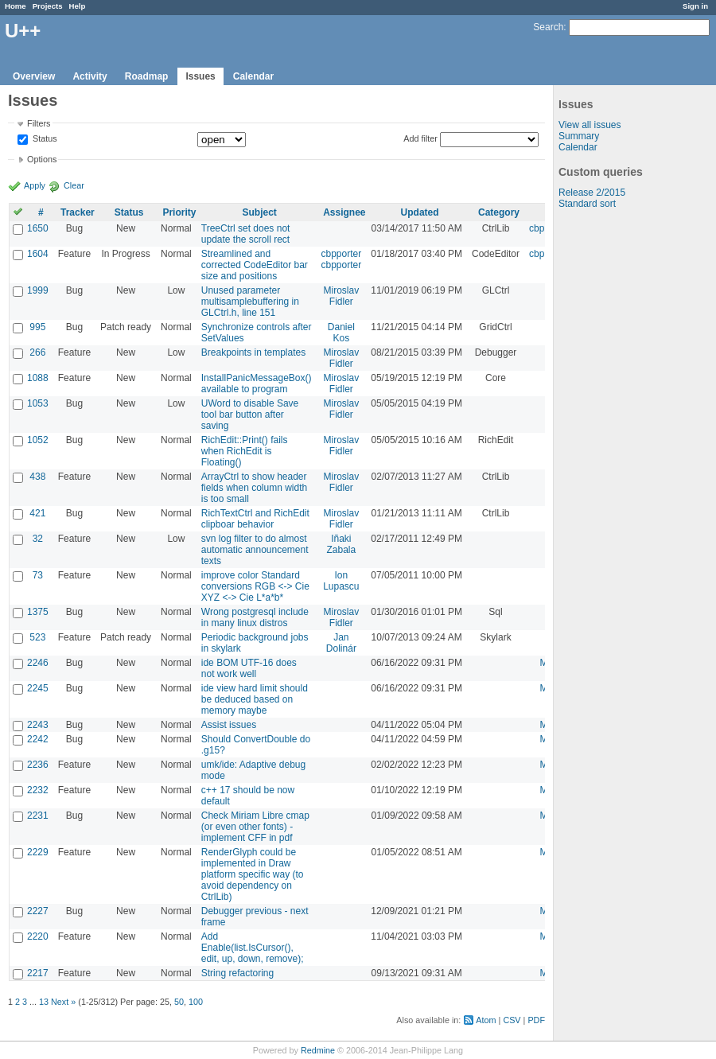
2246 (38, 662)
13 (44, 1001)
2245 (38, 688)
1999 (38, 290)
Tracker (77, 212)
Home (15, 6)
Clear (74, 185)
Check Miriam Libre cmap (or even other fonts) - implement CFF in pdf (255, 826)
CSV (511, 1020)
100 (196, 1001)
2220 (38, 936)
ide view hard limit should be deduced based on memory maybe (254, 699)
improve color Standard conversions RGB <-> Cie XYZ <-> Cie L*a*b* (255, 586)
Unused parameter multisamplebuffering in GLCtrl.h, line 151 (250, 301)
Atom (486, 1020)
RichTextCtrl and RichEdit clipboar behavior (255, 519)
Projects (48, 6)
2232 (38, 790)
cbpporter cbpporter (341, 259)
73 (38, 575)
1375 (38, 611)
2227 (38, 911)
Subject (259, 212)
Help (77, 6)
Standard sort (587, 203)
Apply (34, 185)
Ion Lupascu (341, 581)
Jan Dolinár (341, 643)
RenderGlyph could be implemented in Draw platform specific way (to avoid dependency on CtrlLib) (252, 874)
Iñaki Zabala (341, 544)
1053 (38, 403)
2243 (38, 724)
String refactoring (237, 973)
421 (37, 513)
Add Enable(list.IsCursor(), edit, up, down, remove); (252, 947)
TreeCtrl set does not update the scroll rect (245, 234)
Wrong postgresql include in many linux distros (255, 617)
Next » (63, 1001)
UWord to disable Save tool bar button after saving (250, 414)
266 (37, 352)
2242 (38, 739)
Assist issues (228, 724)
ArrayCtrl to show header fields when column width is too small (254, 487)
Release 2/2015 (591, 192)
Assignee (344, 212)
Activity (89, 76)
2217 (38, 973)
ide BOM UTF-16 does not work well (249, 668)
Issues (200, 76)
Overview (34, 76)
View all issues (589, 124)
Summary (578, 136)
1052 (38, 440)
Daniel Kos (341, 332)
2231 (38, 815)
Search (548, 27)
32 (38, 538)
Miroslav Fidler (342, 296)
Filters (38, 123)
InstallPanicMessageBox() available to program (256, 383)
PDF (536, 1020)
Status (43, 139)
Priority (179, 212)
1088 (38, 377)
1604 (38, 253)
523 (37, 637)
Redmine (318, 1050)
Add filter (420, 138)
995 (37, 327)
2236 (38, 764)
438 (37, 476)
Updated (420, 212)
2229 (38, 852)
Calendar (253, 76)
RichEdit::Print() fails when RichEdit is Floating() (244, 451)
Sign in (695, 6)
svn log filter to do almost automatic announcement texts (255, 549)
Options (41, 159)
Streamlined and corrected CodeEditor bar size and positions (254, 265)
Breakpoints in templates (253, 352)
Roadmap (147, 76)
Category (498, 212)
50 (179, 1001)
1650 (38, 228)
